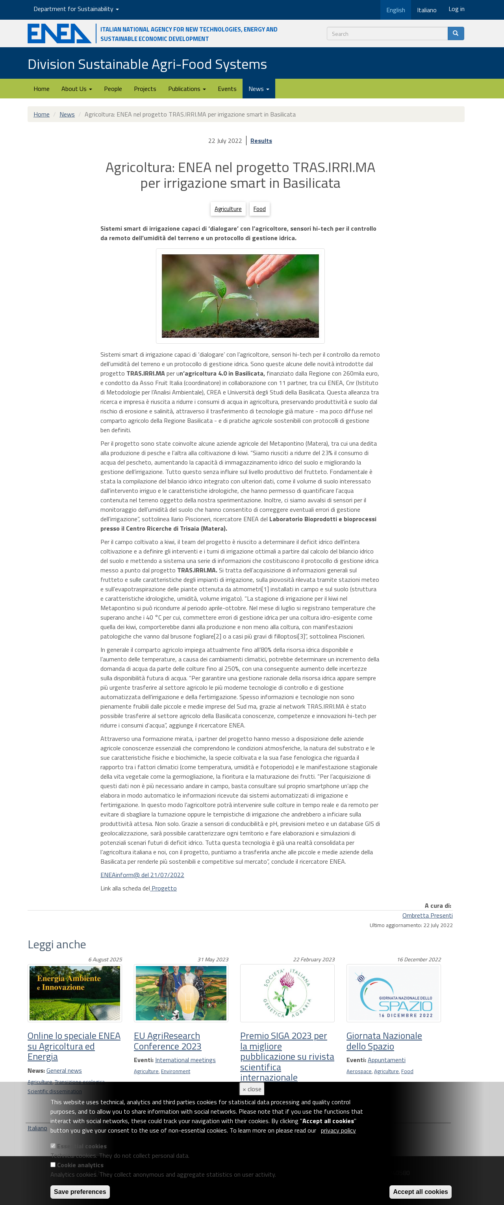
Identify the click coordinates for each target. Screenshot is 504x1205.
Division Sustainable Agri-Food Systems (147, 63)
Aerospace (359, 1071)
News (258, 88)
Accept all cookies (420, 1191)
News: (36, 1070)
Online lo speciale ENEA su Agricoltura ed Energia (74, 1045)
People (113, 88)
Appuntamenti (387, 1059)
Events (227, 88)
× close (252, 1089)
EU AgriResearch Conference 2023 (168, 1040)
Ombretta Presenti (427, 915)
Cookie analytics (80, 1165)
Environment (175, 1071)
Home (41, 88)
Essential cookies (82, 1146)
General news (64, 1070)
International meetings (185, 1059)
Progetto (163, 888)
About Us (76, 88)
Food (260, 208)
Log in (456, 8)
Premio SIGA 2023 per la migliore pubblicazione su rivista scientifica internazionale (287, 1056)
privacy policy (338, 1130)
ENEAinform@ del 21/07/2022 (142, 874)
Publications (187, 88)
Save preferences (80, 1191)
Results (261, 140)
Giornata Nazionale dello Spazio (384, 1040)
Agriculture (228, 208)
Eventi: (144, 1059)
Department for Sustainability (76, 8)
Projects (145, 88)
